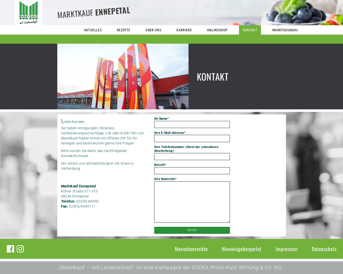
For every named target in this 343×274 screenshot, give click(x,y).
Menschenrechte (191, 249)
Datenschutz (324, 249)
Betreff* (192, 168)
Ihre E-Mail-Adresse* (192, 136)
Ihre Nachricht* (192, 200)
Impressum (287, 249)
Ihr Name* (192, 122)
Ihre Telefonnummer (192, 152)
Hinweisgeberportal (241, 249)
